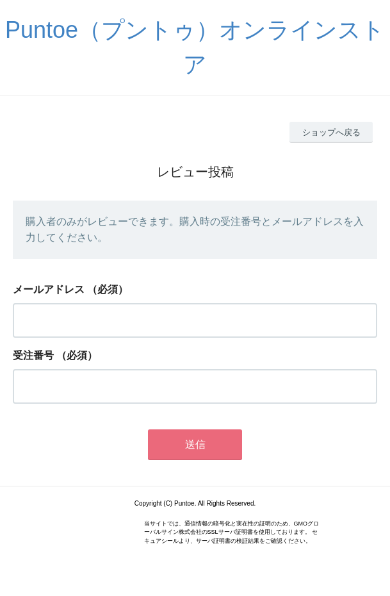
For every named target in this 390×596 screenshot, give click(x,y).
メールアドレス (49, 289)
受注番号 (33, 355)
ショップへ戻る (331, 132)
